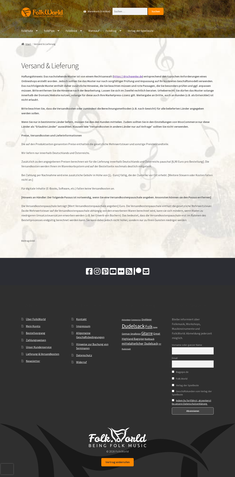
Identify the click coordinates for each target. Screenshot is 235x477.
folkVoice (71, 30)
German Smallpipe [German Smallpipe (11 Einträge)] (131, 333)
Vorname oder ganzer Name (187, 345)
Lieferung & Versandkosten (42, 354)
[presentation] (7, 469)
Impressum (83, 326)
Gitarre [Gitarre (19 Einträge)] (147, 333)
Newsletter (33, 361)
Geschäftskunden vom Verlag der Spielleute (192, 393)
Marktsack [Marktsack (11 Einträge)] (149, 339)
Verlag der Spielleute (140, 30)
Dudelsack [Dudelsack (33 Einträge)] (133, 326)
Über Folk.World (36, 319)
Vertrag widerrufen (117, 462)
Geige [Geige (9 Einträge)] (155, 327)
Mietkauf (93, 30)
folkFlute (27, 30)
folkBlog (111, 30)
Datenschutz (84, 355)
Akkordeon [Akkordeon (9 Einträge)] (126, 320)
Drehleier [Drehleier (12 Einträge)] (146, 319)
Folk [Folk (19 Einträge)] (149, 326)
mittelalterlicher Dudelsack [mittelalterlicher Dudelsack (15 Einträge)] (140, 344)
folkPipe (49, 30)
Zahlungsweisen (36, 340)
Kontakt (81, 319)
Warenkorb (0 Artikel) (98, 11)
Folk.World (179, 378)
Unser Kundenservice (39, 347)
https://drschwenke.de (127, 76)
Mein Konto (33, 326)
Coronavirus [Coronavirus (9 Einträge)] (136, 320)
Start (28, 44)
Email (174, 358)
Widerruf (81, 362)
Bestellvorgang (35, 333)
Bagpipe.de (180, 372)
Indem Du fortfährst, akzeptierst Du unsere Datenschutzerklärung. (191, 402)
